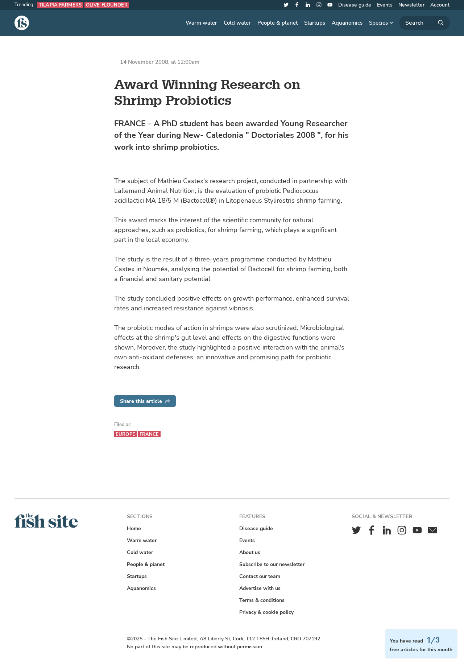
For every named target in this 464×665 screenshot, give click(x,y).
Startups (314, 22)
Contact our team (259, 576)
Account (440, 4)
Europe (125, 434)
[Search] (424, 23)
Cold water (237, 22)
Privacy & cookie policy (266, 612)
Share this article (145, 401)
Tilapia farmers (60, 5)
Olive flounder (107, 5)
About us (249, 552)
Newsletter (411, 4)
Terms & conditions (262, 600)
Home (134, 528)
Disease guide (354, 4)
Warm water (201, 22)
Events (385, 4)
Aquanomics (347, 22)
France (149, 434)
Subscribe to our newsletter (271, 564)
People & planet (277, 22)
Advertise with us (260, 588)
